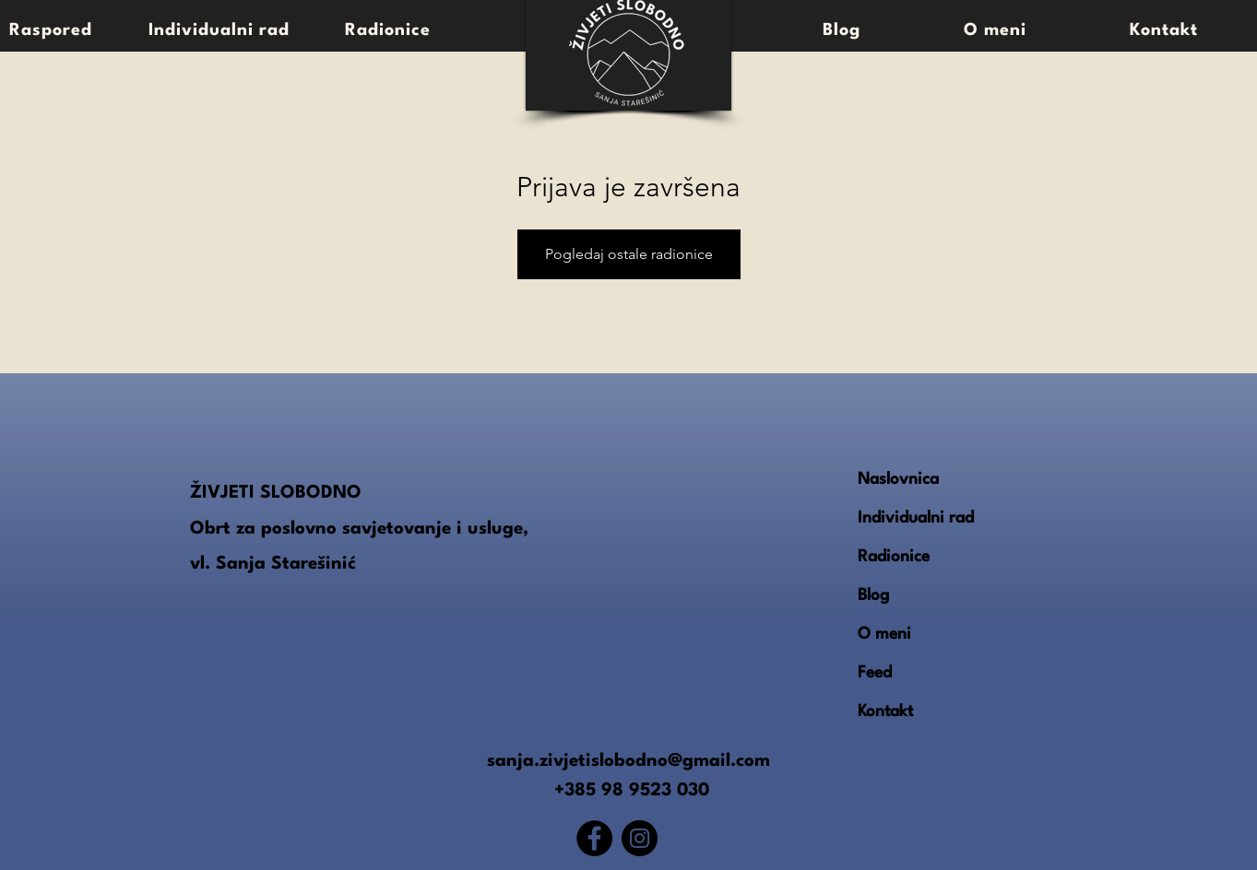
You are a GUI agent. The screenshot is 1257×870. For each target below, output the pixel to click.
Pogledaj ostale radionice (629, 254)
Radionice (894, 557)
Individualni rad (916, 518)
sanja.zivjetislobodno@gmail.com (628, 761)
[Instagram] (640, 838)
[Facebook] (594, 838)
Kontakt (885, 712)
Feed (875, 673)
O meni (884, 634)
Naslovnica (898, 480)
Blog (873, 596)
